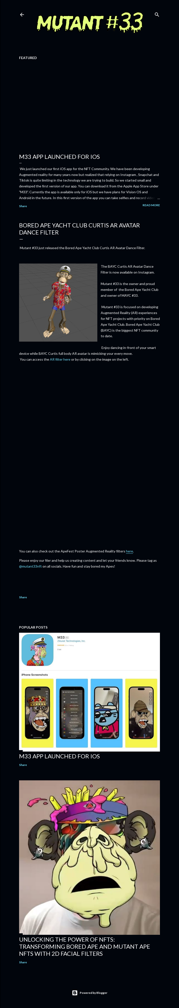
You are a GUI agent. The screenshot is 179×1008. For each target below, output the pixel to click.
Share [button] (23, 206)
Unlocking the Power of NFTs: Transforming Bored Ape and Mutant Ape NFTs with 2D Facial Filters (84, 946)
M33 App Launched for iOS (59, 156)
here (129, 551)
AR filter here (60, 359)
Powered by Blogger (89, 993)
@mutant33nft (30, 566)
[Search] (157, 13)
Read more (151, 205)
